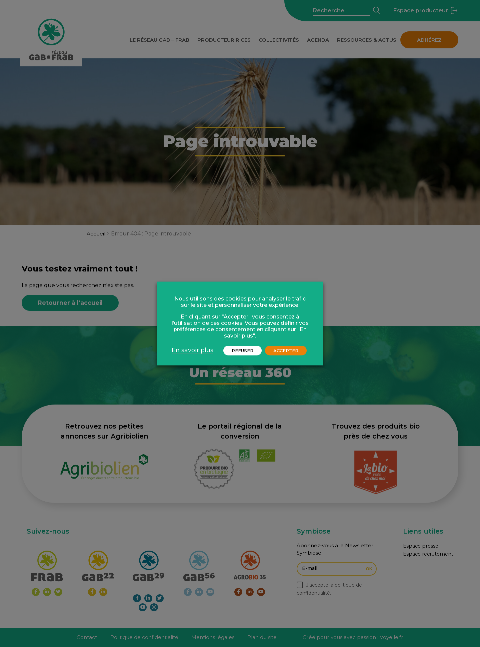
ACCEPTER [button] (285, 350)
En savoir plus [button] (192, 350)
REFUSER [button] (242, 350)
